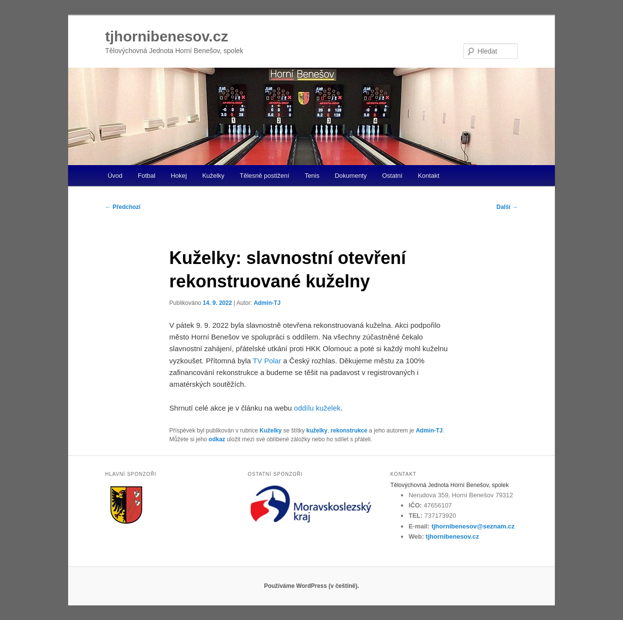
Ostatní (392, 175)
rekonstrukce (348, 430)
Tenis (312, 175)
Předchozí (123, 207)
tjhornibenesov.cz (166, 36)
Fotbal (146, 175)
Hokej (179, 175)
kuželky (316, 430)
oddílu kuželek (317, 408)
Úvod (115, 175)
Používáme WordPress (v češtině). (311, 585)
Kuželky (213, 175)
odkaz (217, 439)
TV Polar (267, 361)
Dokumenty (351, 175)
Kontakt (428, 175)
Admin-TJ (267, 303)
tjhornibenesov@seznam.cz (472, 526)
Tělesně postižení (264, 175)
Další (507, 207)
